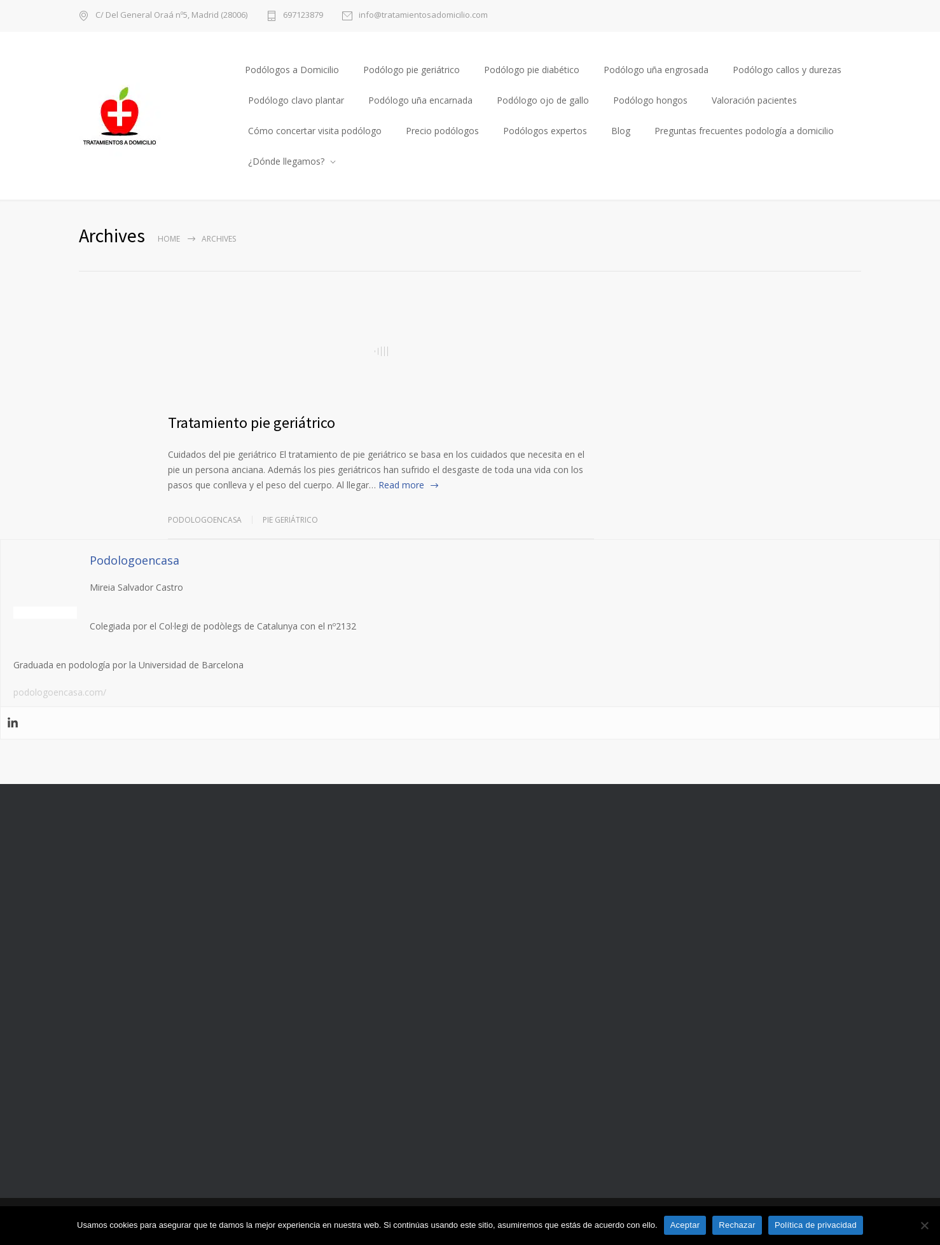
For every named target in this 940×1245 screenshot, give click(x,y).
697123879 (303, 15)
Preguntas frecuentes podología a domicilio (744, 131)
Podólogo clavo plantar (296, 100)
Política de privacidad (816, 1225)
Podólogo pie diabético (531, 70)
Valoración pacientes (754, 100)
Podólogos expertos (545, 131)
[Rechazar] (924, 1225)
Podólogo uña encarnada (420, 100)
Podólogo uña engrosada (656, 70)
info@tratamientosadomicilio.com (423, 15)
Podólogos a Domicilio (292, 70)
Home (169, 238)
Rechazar (737, 1225)
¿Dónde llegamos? (286, 161)
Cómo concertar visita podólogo (315, 131)
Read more (401, 485)
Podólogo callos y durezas (787, 70)
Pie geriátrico (290, 519)
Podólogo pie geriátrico (411, 70)
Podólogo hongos (650, 100)
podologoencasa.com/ (59, 692)
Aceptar (685, 1225)
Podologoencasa (205, 519)
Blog (620, 131)
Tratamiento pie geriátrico (251, 422)
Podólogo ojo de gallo (543, 100)
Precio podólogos (442, 131)
